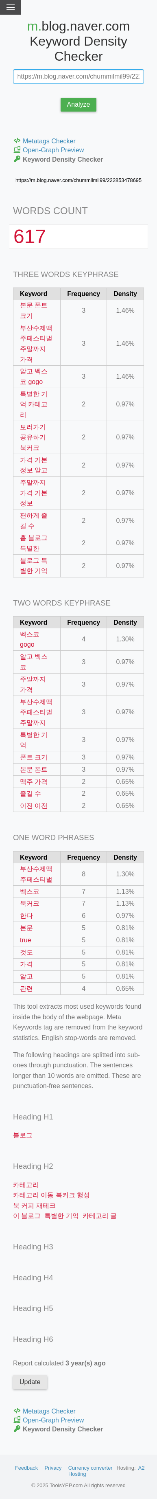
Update (30, 1381)
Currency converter (90, 1468)
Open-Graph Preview (48, 150)
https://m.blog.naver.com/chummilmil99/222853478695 (78, 180)
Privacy (52, 1468)
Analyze (78, 104)
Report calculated (59, 1363)
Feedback (26, 1468)
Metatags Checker (44, 141)
